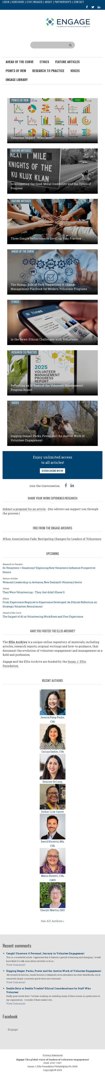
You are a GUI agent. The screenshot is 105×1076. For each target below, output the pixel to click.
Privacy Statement (53, 1055)
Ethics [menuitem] (44, 62)
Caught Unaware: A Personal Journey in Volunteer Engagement (45, 953)
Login (6, 2)
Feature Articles (21, 150)
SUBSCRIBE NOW (52, 470)
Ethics (15, 302)
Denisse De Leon (52, 781)
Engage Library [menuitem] (17, 79)
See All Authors (51, 921)
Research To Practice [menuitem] (48, 70)
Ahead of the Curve (23, 251)
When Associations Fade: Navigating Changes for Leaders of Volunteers (52, 539)
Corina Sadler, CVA (52, 751)
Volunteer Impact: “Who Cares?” (32, 137)
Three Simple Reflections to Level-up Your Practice (46, 238)
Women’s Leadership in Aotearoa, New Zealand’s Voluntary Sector (42, 582)
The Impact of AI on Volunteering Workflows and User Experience (43, 616)
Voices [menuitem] (75, 70)
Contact (79, 2)
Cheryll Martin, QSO (52, 910)
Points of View (20, 100)
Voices (15, 403)
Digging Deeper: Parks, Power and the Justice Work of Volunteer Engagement (53, 971)
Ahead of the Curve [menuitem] (20, 62)
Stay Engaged (34, 2)
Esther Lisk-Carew (52, 811)
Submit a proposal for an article (24, 509)
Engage (13, 1029)
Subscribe (18, 2)
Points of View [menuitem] (16, 70)
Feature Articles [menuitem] (67, 62)
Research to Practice (24, 352)
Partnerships (63, 2)
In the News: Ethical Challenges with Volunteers (44, 339)
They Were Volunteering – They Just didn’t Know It (34, 592)
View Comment (15, 964)
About (48, 2)
